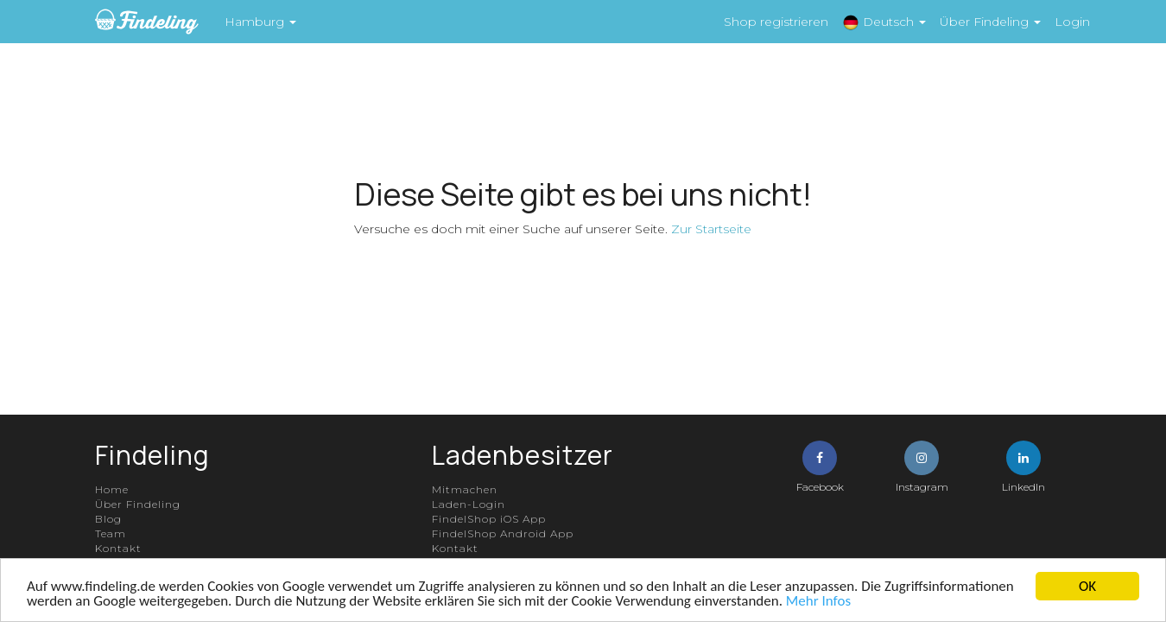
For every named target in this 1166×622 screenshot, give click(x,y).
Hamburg (260, 21)
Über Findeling (138, 504)
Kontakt (118, 548)
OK (1087, 586)
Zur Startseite (711, 229)
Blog (108, 518)
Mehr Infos (818, 601)
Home (112, 489)
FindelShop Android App (502, 533)
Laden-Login (468, 504)
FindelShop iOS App (489, 518)
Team (110, 533)
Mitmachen (464, 489)
